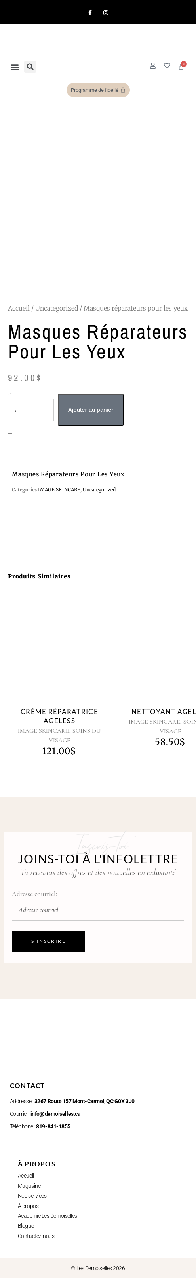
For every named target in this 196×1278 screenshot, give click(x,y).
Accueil (19, 308)
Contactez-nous (36, 1236)
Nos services (32, 1196)
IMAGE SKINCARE (43, 731)
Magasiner (30, 1186)
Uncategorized (56, 308)
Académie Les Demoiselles (47, 1216)
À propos (28, 1206)
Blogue (26, 1226)
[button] (14, 66)
